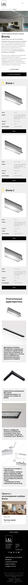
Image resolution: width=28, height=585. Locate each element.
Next (17, 527)
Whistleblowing (10, 581)
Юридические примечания (14, 578)
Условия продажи (19, 581)
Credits (15, 582)
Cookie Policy (18, 580)
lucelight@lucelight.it (19, 549)
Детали (14, 131)
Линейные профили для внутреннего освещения (12, 33)
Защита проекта (10, 564)
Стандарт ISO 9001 (10, 566)
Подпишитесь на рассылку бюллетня (13, 558)
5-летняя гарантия (11, 561)
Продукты (9, 9)
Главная (3, 9)
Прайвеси (11, 580)
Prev (10, 527)
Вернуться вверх (14, 532)
